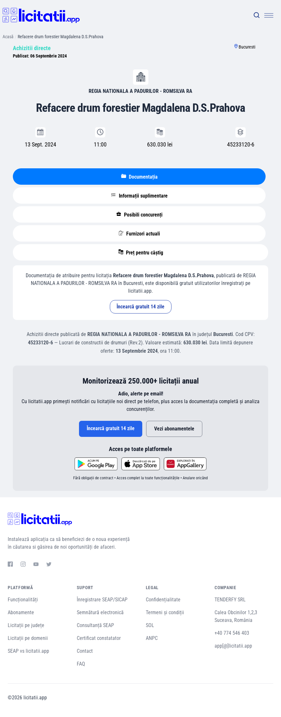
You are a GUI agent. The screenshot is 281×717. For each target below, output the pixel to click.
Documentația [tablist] (139, 176)
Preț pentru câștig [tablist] (140, 252)
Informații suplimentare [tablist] (139, 195)
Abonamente (21, 612)
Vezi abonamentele (174, 429)
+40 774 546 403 (232, 633)
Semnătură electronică (100, 612)
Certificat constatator (99, 638)
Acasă (8, 36)
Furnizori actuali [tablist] (139, 233)
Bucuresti (247, 46)
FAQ (81, 664)
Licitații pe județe (26, 625)
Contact (85, 651)
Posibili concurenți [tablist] (139, 214)
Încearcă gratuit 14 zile (140, 307)
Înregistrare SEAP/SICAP (102, 600)
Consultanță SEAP (95, 625)
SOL (150, 625)
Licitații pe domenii (28, 638)
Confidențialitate (163, 600)
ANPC (152, 638)
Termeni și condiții (165, 612)
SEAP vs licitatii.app (28, 651)
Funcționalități (23, 600)
